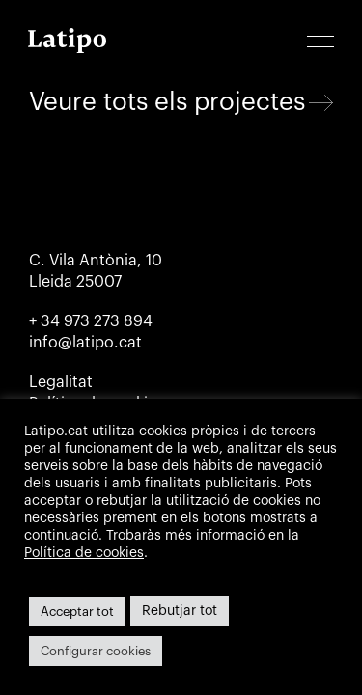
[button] (320, 42)
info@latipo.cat (85, 342)
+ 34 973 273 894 (91, 321)
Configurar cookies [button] (96, 651)
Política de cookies (84, 553)
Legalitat (61, 382)
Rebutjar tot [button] (179, 611)
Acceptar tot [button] (77, 611)
